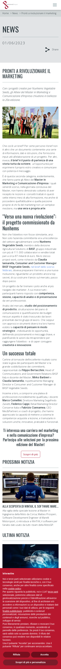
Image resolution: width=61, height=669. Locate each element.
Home (5, 13)
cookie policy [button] (14, 588)
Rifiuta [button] (16, 654)
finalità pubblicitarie (12, 611)
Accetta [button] (44, 654)
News (15, 13)
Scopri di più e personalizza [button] (30, 662)
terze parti (53, 591)
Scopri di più (30, 454)
